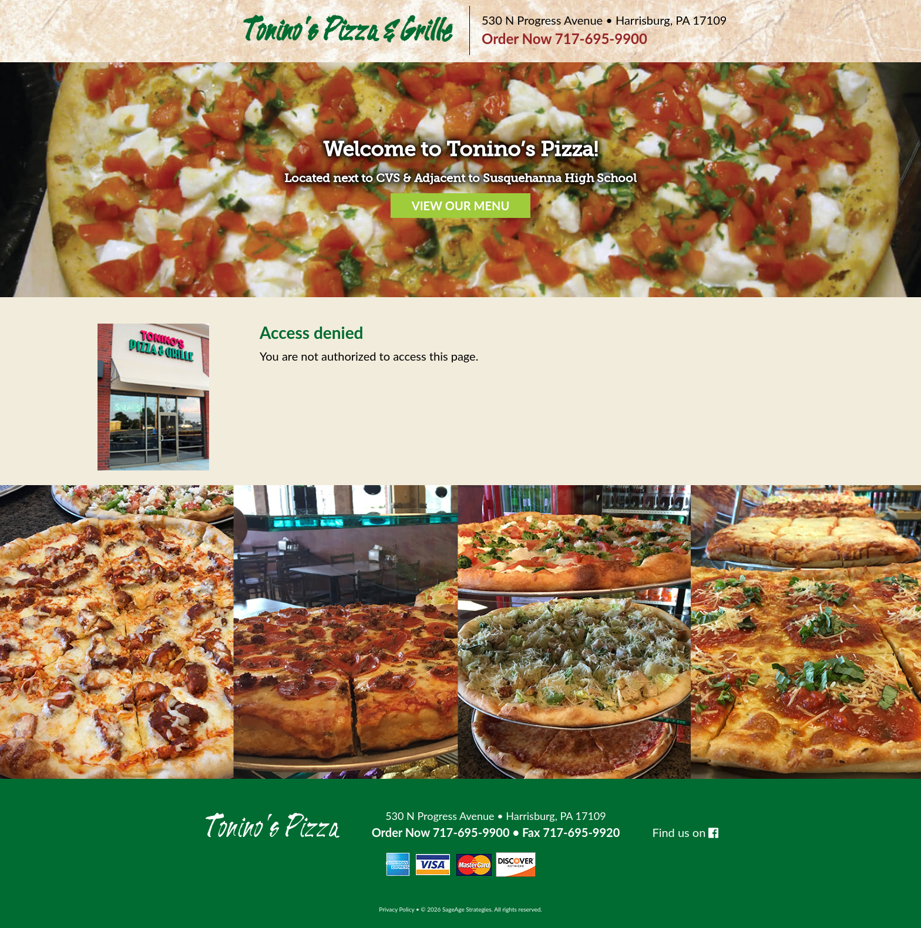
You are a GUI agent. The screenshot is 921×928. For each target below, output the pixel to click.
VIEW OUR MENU (460, 206)
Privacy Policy (396, 909)
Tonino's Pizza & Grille (346, 31)
